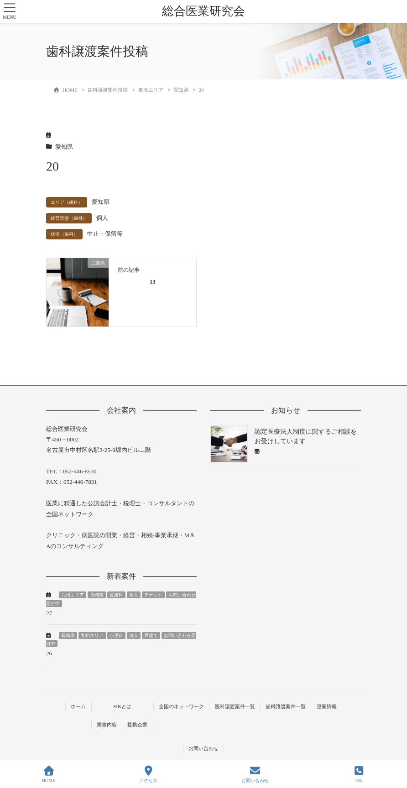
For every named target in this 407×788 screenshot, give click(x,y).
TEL (359, 774)
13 (153, 282)
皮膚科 (116, 594)
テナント (153, 594)
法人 (133, 635)
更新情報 (327, 706)
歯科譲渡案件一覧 (286, 706)
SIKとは (122, 706)
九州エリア (72, 594)
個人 (102, 218)
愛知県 (64, 147)
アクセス (148, 774)
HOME (48, 774)
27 (49, 613)
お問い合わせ (203, 748)
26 (49, 653)
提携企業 (137, 724)
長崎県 (97, 594)
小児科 (116, 635)
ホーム (78, 706)
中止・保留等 (105, 234)
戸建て (151, 635)
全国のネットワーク (181, 706)
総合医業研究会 (203, 11)
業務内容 (107, 724)
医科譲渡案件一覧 (235, 706)
